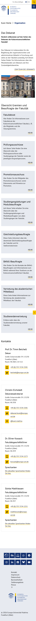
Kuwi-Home (6, 23)
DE (26, 2)
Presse (13, 585)
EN (29, 2)
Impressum (15, 575)
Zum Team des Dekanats (24, 69)
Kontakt (14, 572)
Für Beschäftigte (18, 2)
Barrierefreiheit (16, 580)
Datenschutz (15, 577)
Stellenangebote (17, 582)
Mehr (30, 133)
